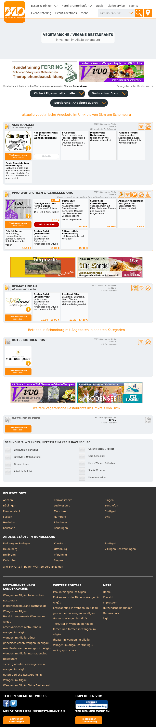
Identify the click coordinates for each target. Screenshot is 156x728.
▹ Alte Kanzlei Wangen (22, 128)
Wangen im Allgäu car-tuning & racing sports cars (73, 648)
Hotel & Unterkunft (74, 5)
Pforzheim (60, 523)
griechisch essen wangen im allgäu (26, 643)
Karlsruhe (9, 560)
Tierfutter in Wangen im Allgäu (73, 624)
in (13, 86)
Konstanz (9, 528)
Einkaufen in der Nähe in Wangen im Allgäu (76, 600)
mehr (84, 13)
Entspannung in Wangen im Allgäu (75, 608)
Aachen (8, 500)
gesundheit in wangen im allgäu (74, 613)
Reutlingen (61, 528)
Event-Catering (41, 13)
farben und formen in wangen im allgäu (74, 632)
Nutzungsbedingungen (117, 608)
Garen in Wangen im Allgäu (70, 619)
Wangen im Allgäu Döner (19, 638)
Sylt (107, 517)
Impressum (110, 603)
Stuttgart (110, 511)
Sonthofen (111, 506)
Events (133, 5)
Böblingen (9, 506)
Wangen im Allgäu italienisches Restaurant (23, 598)
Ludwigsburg (62, 506)
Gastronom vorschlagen (16, 720)
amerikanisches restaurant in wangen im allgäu (22, 630)
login (106, 619)
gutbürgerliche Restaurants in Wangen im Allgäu (22, 678)
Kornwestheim (63, 500)
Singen (109, 500)
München (60, 511)
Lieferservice (116, 5)
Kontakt (108, 597)
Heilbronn (9, 555)
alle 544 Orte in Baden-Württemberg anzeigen (33, 567)
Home (107, 592)
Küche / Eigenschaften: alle (54, 94)
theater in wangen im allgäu (71, 640)
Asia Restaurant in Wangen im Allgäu (27, 648)
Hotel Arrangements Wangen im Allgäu (24, 619)
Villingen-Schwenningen (120, 549)
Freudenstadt (11, 511)
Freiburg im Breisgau (16, 544)
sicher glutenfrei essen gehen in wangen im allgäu (24, 667)
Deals (99, 5)
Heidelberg (10, 523)
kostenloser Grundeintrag (89, 720)
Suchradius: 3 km (105, 94)
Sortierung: (76, 103)
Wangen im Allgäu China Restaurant (26, 685)
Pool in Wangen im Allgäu (69, 592)
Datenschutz (111, 613)
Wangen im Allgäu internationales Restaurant (25, 657)
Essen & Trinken (41, 5)
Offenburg (60, 549)
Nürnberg (60, 517)
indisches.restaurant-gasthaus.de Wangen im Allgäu (24, 609)
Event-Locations (66, 13)
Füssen (7, 517)
